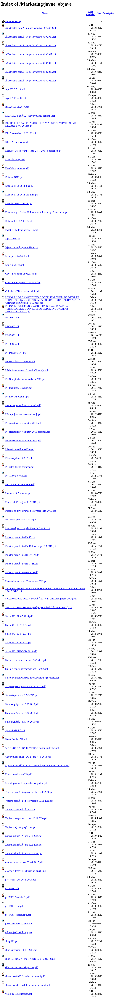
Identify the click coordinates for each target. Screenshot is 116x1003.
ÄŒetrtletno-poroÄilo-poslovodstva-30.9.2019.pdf (31, 28)
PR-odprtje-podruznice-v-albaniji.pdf (23, 414)
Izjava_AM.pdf (12, 238)
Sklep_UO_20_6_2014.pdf (18, 642)
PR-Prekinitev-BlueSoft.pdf (18, 388)
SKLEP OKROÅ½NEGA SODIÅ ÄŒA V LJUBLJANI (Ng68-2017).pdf (41, 598)
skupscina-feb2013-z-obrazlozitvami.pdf (25, 976)
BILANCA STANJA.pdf (17, 107)
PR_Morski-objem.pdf (16, 475)
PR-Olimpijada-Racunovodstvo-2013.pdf (25, 379)
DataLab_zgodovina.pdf (17, 168)
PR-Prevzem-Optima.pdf (17, 396)
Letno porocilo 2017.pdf (17, 256)
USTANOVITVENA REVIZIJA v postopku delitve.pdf (32, 748)
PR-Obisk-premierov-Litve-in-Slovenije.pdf (26, 370)
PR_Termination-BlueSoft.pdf (19, 484)
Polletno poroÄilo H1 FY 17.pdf (22, 555)
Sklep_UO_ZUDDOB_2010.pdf (21, 651)
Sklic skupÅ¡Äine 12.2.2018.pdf (22, 713)
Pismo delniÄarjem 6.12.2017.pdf (22, 502)
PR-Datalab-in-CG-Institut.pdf (20, 361)
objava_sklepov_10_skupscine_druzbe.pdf (25, 871)
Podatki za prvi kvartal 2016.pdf (21, 519)
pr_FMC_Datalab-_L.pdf (17, 897)
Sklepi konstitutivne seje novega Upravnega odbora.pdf (32, 677)
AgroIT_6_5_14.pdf (15, 89)
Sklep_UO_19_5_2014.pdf (18, 633)
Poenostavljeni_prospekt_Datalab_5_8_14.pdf (27, 528)
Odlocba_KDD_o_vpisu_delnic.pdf (22, 291)
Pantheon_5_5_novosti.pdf (18, 493)
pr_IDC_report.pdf (14, 906)
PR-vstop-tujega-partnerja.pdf (19, 467)
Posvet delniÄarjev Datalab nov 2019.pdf (26, 581)
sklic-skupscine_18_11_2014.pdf (21, 950)
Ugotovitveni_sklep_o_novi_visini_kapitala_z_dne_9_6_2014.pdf (37, 765)
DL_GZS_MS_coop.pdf (17, 142)
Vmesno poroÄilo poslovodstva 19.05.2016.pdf (29, 792)
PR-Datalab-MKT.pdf (15, 352)
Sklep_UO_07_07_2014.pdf (19, 616)
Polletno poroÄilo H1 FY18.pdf (21, 563)
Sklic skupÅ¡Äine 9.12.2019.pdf (22, 704)
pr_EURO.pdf (12, 888)
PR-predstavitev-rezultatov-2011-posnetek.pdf (27, 431)
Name (45, 13)
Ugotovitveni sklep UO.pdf (18, 774)
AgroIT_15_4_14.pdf (15, 98)
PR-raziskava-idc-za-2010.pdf (19, 449)
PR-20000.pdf (12, 317)
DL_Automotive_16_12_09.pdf (20, 133)
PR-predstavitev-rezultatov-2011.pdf (23, 440)
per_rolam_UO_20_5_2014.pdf (20, 879)
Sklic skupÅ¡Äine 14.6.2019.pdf (22, 721)
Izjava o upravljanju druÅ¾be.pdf (21, 247)
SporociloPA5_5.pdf (15, 730)
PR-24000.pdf (12, 326)
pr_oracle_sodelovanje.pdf (18, 915)
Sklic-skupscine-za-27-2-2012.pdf (21, 695)
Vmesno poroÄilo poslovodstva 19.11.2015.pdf (29, 800)
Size (99, 13)
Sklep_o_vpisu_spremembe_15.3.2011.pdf (26, 660)
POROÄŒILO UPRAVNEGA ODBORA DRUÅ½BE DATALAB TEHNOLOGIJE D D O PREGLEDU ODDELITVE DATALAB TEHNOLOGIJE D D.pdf (37, 309)
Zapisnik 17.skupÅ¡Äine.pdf (20, 809)
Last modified (90, 13)
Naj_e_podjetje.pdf (14, 265)
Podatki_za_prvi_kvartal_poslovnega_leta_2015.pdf (30, 511)
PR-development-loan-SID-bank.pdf (22, 405)
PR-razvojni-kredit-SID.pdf (18, 458)
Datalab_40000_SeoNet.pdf (18, 203)
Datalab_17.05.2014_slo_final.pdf (21, 194)
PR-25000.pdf (12, 335)
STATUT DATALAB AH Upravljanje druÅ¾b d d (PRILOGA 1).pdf (38, 607)
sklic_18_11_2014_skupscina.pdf (21, 967)
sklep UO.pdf (11, 941)
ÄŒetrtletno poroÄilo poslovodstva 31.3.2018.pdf (30, 63)
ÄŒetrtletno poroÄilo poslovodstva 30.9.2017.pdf (30, 36)
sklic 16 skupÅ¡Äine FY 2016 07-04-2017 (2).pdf (30, 959)
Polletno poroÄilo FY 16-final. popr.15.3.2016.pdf (30, 546)
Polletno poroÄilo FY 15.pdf (20, 537)
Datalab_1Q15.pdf (14, 177)
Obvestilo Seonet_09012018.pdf (21, 273)
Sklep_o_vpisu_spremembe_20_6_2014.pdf (26, 669)
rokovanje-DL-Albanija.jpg (18, 932)
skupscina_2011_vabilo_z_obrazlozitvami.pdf (27, 985)
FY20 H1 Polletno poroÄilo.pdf (21, 230)
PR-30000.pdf (12, 344)
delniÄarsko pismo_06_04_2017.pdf (24, 862)
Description (108, 13)
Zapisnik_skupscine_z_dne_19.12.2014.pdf (26, 818)
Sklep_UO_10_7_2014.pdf (18, 625)
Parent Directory (13, 21)
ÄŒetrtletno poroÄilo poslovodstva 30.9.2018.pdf (30, 45)
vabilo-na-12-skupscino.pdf (18, 994)
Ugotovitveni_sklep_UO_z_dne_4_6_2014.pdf (28, 756)
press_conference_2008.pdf (18, 923)
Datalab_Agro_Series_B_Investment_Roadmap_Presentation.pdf (36, 212)
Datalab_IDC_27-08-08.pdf (18, 221)
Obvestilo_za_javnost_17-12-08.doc (22, 282)
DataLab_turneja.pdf (15, 159)
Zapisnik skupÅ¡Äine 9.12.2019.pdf (23, 836)
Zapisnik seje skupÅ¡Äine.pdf (20, 827)
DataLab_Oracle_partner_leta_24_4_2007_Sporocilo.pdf (33, 150)
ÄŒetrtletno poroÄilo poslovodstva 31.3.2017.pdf (30, 54)
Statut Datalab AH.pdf (16, 739)
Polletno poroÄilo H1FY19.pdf (21, 572)
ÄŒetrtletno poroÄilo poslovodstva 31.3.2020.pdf (30, 80)
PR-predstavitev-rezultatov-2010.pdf (23, 423)
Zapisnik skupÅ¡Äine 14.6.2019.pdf (23, 853)
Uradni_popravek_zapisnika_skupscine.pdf (26, 783)
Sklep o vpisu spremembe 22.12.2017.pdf (25, 686)
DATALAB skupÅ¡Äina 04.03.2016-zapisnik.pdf (30, 115)
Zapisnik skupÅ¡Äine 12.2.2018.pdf (23, 844)
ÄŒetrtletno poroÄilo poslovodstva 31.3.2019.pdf (30, 72)
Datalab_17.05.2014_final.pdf (19, 186)
